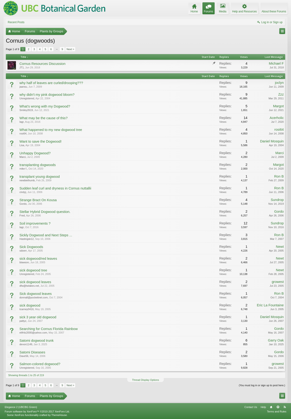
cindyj (22, 192)
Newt (280, 246)
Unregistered (26, 98)
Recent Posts (16, 22)
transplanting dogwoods (37, 165)
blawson (24, 262)
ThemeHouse (59, 415)
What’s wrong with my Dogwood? (44, 106)
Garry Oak (276, 340)
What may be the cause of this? (43, 118)
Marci (22, 157)
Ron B (279, 176)
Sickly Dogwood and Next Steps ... (45, 235)
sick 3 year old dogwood (37, 317)
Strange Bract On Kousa (38, 200)
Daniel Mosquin (272, 141)
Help (263, 407)
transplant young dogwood (39, 176)
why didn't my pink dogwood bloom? (47, 94)
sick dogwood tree (33, 270)
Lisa (21, 145)
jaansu (23, 86)
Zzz (281, 94)
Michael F (276, 63)
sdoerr (23, 250)
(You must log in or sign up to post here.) (262, 385)
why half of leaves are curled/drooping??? (51, 83)
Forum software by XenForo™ (37, 411)
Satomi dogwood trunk (36, 340)
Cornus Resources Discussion (42, 64)
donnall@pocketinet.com (33, 297)
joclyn (279, 83)
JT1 (21, 67)
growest (278, 282)
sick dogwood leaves (35, 282)
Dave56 (23, 356)
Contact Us (250, 407)
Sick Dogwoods (31, 247)
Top (278, 407)
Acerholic (277, 118)
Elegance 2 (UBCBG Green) (21, 407)
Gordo (23, 203)
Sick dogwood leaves (35, 294)
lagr (21, 121)
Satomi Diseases (32, 352)
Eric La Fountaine (270, 305)
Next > (70, 49)
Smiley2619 (26, 110)
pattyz (22, 320)
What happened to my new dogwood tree (50, 130)
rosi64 (22, 133)
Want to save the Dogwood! (40, 141)
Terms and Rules (276, 411)
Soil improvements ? (35, 223)
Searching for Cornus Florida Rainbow (48, 329)
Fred (22, 215)
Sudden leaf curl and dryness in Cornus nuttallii (55, 188)
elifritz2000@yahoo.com (33, 332)
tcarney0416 (26, 309)
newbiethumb (27, 180)
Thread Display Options (145, 379)
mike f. (23, 168)
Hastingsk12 (26, 238)
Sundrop (277, 200)
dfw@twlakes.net (29, 285)
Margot (278, 106)
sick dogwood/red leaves (38, 258)
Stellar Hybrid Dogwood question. (45, 212)
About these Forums (274, 11)
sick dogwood (29, 305)
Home (271, 407)
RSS (284, 407)
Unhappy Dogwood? (35, 153)
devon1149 (25, 344)
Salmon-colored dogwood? (39, 364)
